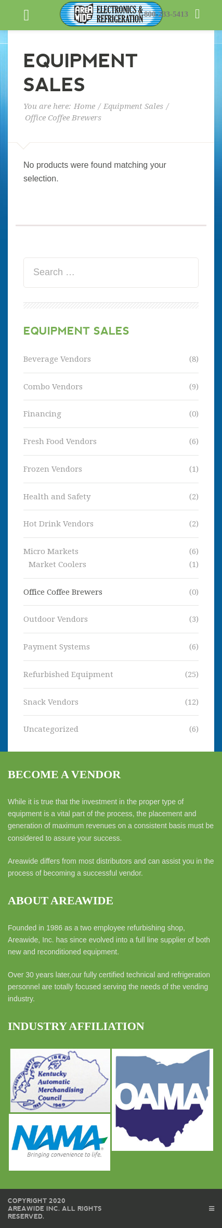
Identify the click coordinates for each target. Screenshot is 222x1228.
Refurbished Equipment (68, 674)
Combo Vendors (53, 386)
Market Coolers (57, 564)
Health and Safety (56, 496)
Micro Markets (51, 551)
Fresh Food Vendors (60, 441)
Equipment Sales (133, 106)
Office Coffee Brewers (62, 592)
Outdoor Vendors (55, 619)
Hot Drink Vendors (58, 524)
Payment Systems (56, 647)
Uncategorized (51, 729)
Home (84, 106)
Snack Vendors (51, 702)
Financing (42, 414)
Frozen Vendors (52, 469)
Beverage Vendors (57, 359)
